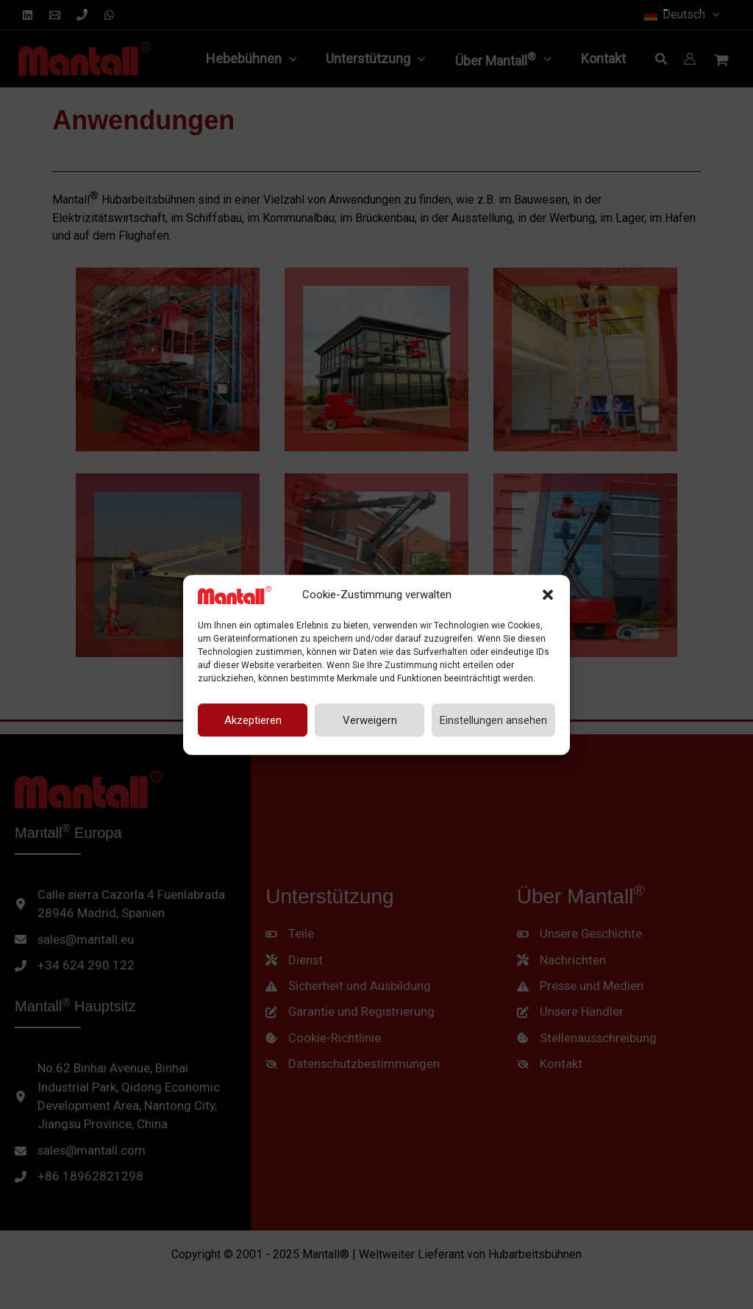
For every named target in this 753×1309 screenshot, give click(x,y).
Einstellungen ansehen (493, 710)
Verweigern (370, 710)
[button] (547, 585)
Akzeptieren (253, 710)
